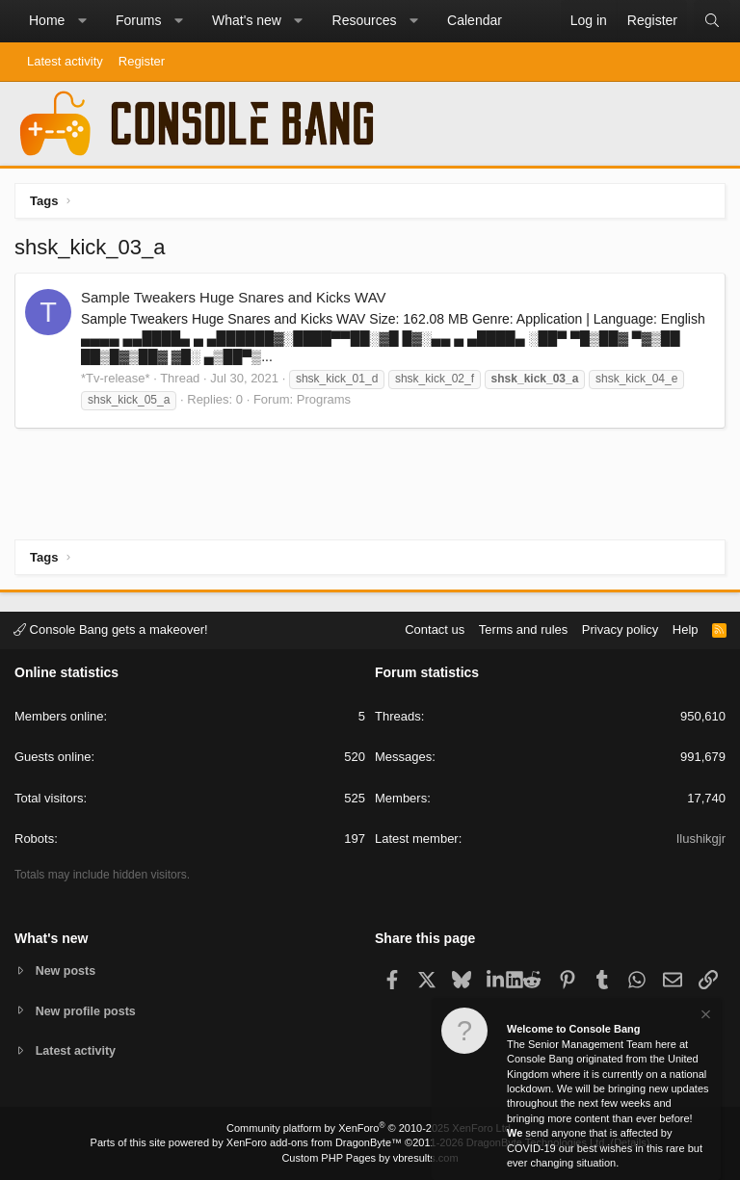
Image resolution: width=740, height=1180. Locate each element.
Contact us (434, 628)
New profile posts (88, 1010)
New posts (67, 969)
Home (47, 20)
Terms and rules (523, 628)
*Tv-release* (115, 378)
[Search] (712, 21)
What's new (246, 20)
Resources (364, 20)
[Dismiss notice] (704, 1017)
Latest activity (65, 61)
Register (142, 61)
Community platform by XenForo (370, 1128)
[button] (81, 21)
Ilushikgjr (701, 837)
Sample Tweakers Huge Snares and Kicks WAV (233, 297)
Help (686, 628)
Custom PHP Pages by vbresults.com (369, 1158)
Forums (138, 20)
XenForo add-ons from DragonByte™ (314, 1142)
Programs (324, 399)
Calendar (474, 20)
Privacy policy (620, 628)
